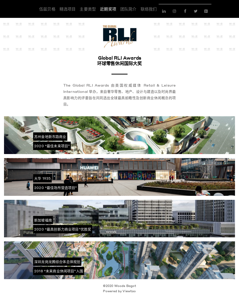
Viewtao (129, 291)
